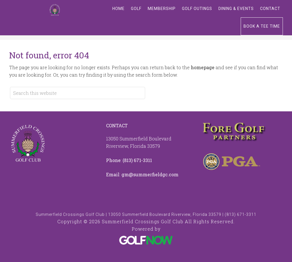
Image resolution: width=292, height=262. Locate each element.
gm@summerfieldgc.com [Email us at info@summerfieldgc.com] (150, 174)
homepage (202, 67)
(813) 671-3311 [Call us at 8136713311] (137, 160)
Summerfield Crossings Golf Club (54, 10)
